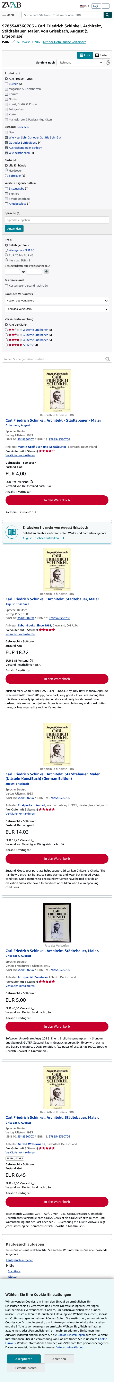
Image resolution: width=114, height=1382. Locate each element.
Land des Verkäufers (19, 308)
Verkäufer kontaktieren (20, 455)
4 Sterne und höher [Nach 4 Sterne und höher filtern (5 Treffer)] (30, 340)
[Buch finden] (108, 15)
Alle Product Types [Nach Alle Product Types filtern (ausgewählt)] (19, 78)
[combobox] (62, 15)
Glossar (12, 1276)
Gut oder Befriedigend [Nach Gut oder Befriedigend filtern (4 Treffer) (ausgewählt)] (23, 142)
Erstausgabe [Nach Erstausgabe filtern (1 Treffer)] (16, 188)
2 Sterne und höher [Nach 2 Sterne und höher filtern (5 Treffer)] (30, 329)
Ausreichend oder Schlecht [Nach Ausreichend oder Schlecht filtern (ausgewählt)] (24, 147)
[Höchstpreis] (34, 272)
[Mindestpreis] (12, 272)
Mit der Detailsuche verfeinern (64, 42)
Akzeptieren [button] (23, 1359)
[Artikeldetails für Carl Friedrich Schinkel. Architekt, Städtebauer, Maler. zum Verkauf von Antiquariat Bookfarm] (57, 923)
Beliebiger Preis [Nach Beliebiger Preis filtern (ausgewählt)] (17, 245)
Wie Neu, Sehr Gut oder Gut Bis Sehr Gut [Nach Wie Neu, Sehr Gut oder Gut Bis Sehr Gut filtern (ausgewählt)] (33, 137)
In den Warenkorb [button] (57, 500)
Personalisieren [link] (26, 1368)
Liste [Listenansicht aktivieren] (85, 55)
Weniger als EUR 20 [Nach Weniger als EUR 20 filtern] (20, 250)
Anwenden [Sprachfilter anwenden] (14, 228)
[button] (107, 359)
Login (96, 6)
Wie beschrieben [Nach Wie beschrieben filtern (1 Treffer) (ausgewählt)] (19, 152)
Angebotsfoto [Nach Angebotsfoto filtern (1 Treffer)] (17, 203)
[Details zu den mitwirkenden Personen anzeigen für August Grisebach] (18, 425)
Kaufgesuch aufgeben (19, 1260)
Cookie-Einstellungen (71, 1334)
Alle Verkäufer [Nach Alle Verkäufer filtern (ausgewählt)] (18, 324)
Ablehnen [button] (59, 1359)
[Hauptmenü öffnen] (9, 15)
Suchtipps (14, 1271)
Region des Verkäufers (20, 300)
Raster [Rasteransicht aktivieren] (101, 55)
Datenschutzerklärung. (70, 1347)
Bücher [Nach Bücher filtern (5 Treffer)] (13, 83)
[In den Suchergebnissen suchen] (57, 359)
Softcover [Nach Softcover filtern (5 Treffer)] (15, 175)
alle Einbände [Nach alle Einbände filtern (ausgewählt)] (16, 165)
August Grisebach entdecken (44, 538)
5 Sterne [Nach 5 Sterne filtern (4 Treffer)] (23, 345)
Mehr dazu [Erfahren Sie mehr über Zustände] (23, 126)
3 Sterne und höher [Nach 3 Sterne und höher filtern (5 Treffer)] (30, 334)
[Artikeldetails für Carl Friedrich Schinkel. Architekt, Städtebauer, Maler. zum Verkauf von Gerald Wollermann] (57, 1087)
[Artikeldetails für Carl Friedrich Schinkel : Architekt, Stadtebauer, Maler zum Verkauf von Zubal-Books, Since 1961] (57, 569)
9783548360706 (28, 42)
